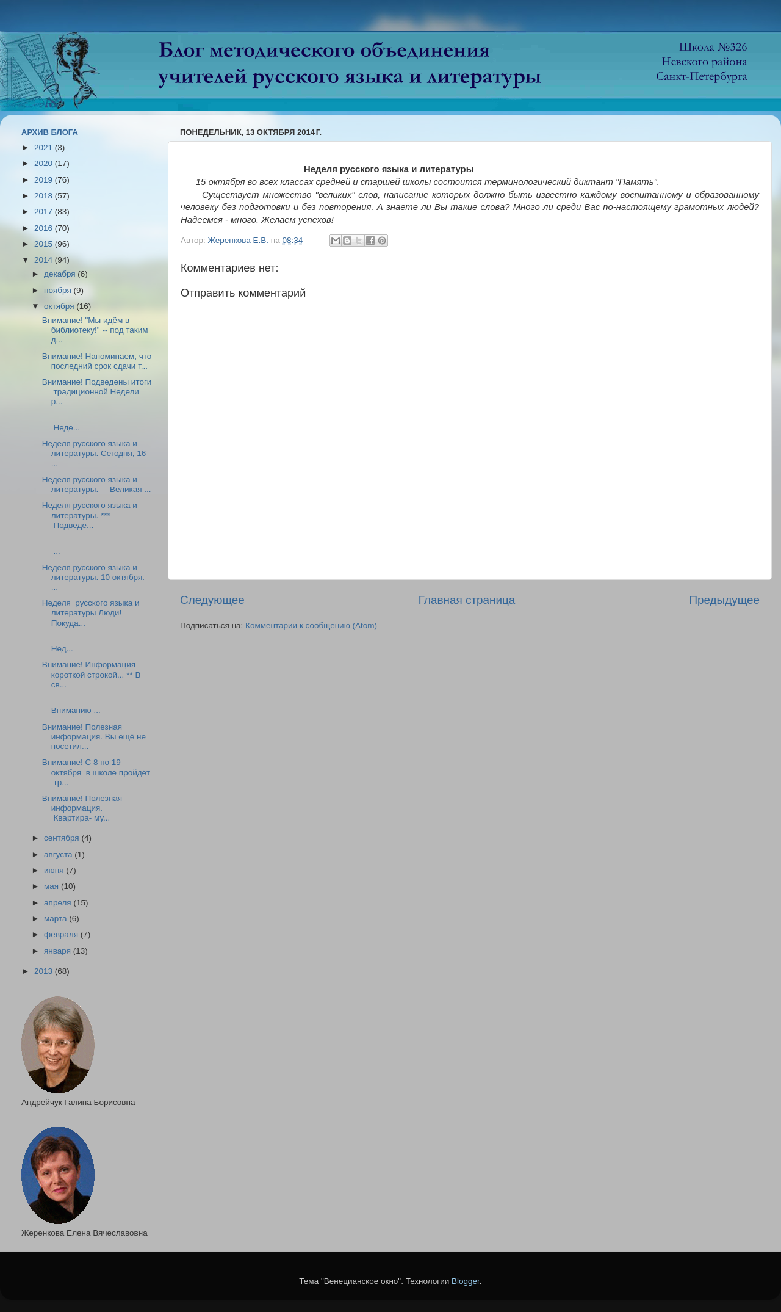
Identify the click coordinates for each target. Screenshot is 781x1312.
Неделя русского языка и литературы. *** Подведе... (89, 515)
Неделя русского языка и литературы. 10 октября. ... (93, 577)
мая (52, 886)
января (58, 950)
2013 (44, 971)
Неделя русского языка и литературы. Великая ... (96, 484)
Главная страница (467, 599)
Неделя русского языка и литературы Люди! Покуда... (91, 612)
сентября (62, 838)
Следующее (212, 599)
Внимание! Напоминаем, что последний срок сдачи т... (97, 361)
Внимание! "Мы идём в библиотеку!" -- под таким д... (95, 330)
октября (60, 306)
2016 (44, 228)
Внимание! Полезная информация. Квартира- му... (82, 808)
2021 (44, 147)
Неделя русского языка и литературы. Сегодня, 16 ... (94, 453)
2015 (44, 243)
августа (59, 854)
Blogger (466, 1281)
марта (56, 918)
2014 (44, 259)
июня (55, 870)
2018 (44, 195)
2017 (44, 211)
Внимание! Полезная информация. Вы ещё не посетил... (94, 736)
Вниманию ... (86, 705)
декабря (60, 273)
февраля (62, 934)
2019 (44, 179)
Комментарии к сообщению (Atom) (311, 625)
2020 (44, 163)
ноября (58, 290)
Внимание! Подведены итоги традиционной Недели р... (97, 391)
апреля (58, 902)
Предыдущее (724, 599)
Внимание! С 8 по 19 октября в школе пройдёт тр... (96, 772)
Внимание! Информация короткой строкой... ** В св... (91, 674)
